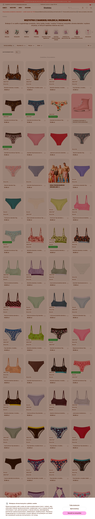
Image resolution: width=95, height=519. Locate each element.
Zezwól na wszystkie (74, 513)
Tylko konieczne (74, 505)
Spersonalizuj (74, 508)
